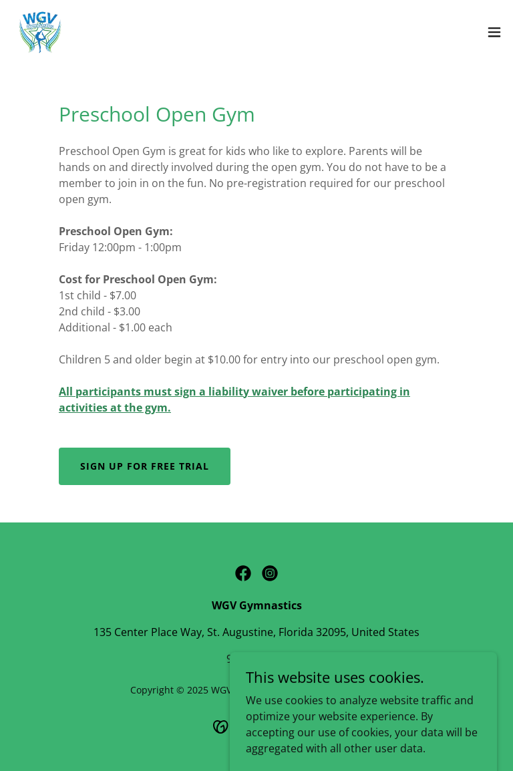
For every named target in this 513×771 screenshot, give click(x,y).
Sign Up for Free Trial (144, 466)
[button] (494, 32)
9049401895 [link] (256, 658)
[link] (40, 32)
